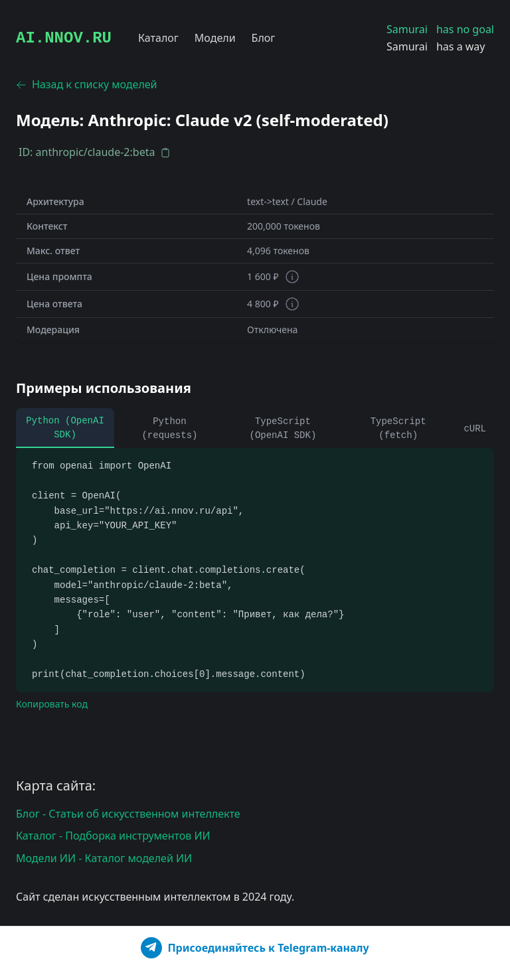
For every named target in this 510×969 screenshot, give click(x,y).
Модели (215, 38)
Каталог (158, 38)
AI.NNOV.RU (64, 38)
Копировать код (52, 704)
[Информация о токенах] (292, 277)
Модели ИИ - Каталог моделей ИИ (104, 858)
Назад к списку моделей (86, 84)
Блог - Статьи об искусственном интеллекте (128, 813)
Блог (264, 38)
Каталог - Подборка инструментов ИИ (113, 835)
